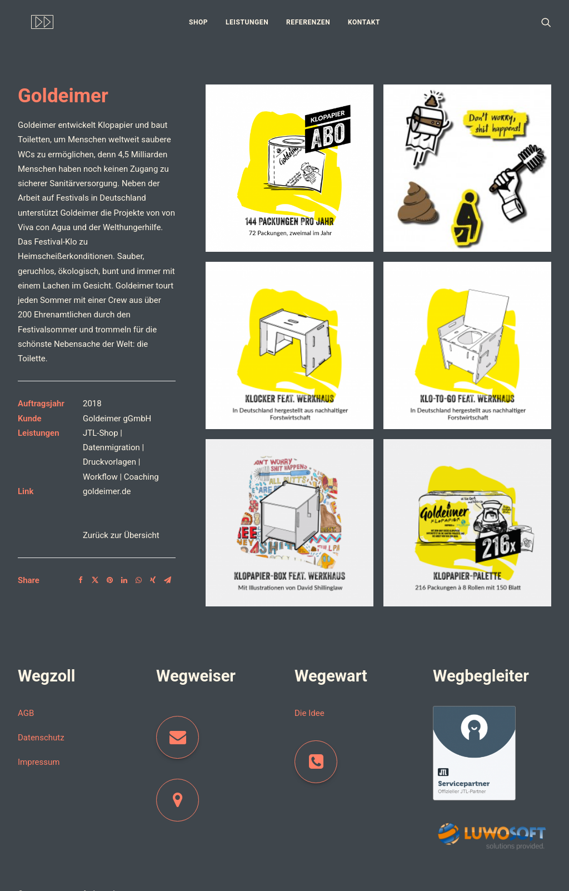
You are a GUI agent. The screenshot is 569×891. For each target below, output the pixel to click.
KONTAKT (364, 22)
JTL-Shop (100, 426)
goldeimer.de (107, 484)
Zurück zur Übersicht (121, 528)
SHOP (198, 22)
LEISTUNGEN (247, 22)
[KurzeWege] (29, 22)
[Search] (546, 22)
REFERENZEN (308, 22)
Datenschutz (41, 731)
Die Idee (310, 706)
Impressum (38, 755)
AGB (26, 706)
